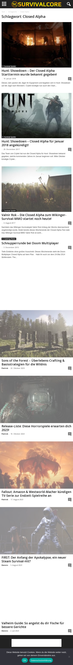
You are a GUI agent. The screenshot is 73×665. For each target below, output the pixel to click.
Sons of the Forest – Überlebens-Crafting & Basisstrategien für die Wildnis (33, 362)
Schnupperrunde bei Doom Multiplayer (30, 243)
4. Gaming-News (8, 239)
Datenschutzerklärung (41, 660)
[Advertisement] (36, 287)
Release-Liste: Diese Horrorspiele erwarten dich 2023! (36, 428)
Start (3, 12)
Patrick (5, 368)
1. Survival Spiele (9, 66)
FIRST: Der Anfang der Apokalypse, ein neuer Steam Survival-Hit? (34, 559)
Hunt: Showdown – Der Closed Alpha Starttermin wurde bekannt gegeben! (29, 72)
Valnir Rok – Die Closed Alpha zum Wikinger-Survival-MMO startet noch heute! (34, 217)
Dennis (5, 565)
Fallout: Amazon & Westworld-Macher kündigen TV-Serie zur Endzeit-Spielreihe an (36, 494)
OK (24, 660)
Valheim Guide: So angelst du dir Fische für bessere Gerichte (33, 625)
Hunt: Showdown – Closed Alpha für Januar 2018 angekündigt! (33, 143)
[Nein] (69, 656)
